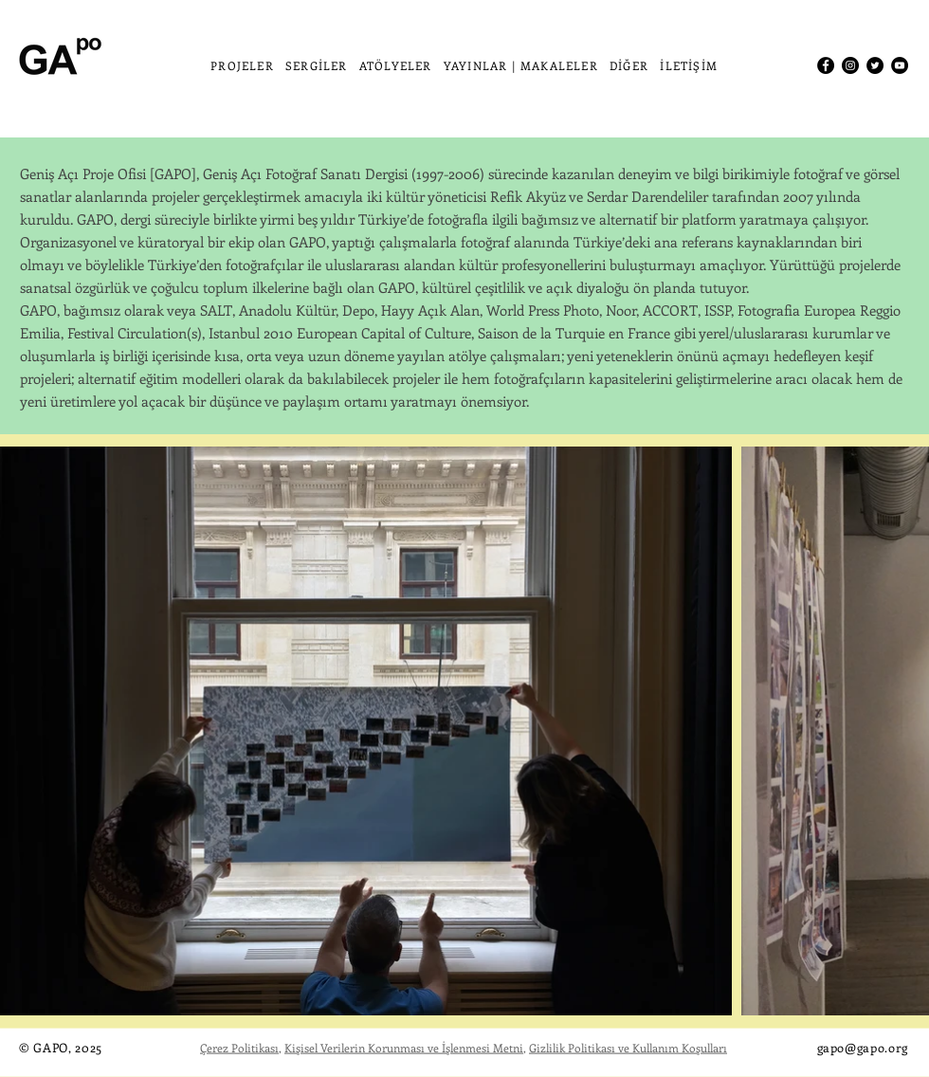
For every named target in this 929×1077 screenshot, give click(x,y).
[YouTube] (899, 65)
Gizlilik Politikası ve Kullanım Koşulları (628, 1047)
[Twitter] (874, 65)
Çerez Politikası (239, 1047)
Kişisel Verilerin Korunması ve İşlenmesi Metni (403, 1047)
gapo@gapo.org (862, 1047)
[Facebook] (825, 65)
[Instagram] (850, 65)
